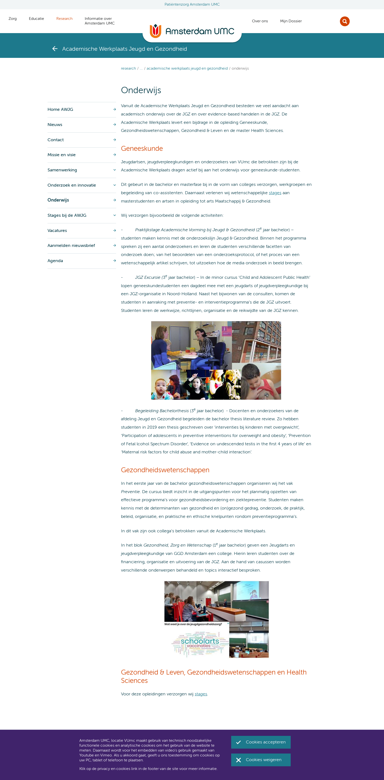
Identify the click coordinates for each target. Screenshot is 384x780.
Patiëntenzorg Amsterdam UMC (192, 5)
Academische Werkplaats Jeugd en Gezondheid (187, 69)
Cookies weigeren (264, 760)
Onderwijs (240, 69)
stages (275, 193)
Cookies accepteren (266, 742)
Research (128, 69)
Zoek (345, 21)
